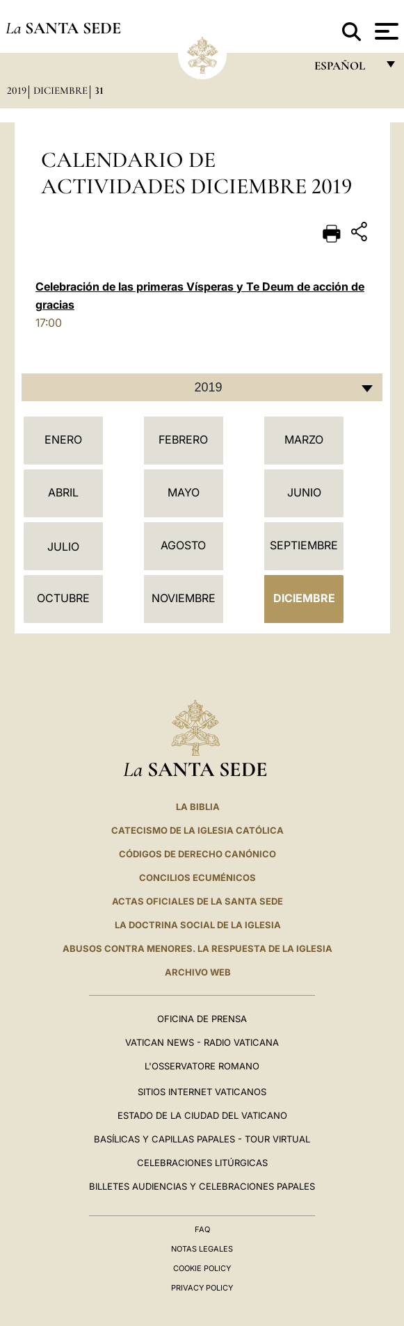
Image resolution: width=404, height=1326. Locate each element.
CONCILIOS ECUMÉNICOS (197, 877)
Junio (304, 492)
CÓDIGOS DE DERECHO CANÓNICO (197, 853)
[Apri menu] (384, 31)
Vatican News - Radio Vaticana (202, 1042)
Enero (63, 439)
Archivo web (198, 972)
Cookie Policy (202, 1268)
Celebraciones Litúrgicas (202, 1162)
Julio (63, 546)
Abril (63, 492)
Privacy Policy (202, 1288)
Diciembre (60, 90)
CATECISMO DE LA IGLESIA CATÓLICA (197, 830)
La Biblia (198, 806)
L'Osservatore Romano (202, 1066)
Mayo (184, 492)
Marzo (303, 439)
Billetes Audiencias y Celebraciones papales (202, 1186)
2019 (16, 90)
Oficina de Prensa (202, 1018)
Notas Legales (202, 1249)
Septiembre (304, 545)
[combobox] (202, 387)
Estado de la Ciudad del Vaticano (202, 1115)
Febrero (183, 439)
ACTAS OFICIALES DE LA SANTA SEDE (197, 901)
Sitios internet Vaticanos (202, 1091)
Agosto (183, 545)
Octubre (63, 598)
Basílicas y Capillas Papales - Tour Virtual (202, 1139)
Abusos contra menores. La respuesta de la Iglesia (197, 948)
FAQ (202, 1229)
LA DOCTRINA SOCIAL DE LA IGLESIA (198, 924)
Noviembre (184, 598)
